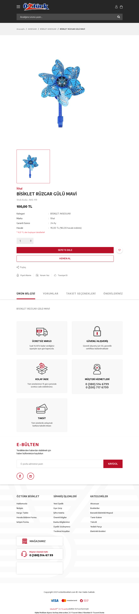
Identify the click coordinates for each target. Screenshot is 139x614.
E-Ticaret (63, 609)
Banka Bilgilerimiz (61, 522)
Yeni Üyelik (58, 503)
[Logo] (49, 7)
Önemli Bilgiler (60, 517)
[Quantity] (25, 241)
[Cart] (121, 6)
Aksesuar (94, 503)
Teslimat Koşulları (61, 531)
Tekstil (93, 522)
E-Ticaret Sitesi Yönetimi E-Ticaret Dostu (86, 613)
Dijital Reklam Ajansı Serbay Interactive (51, 613)
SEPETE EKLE (65, 250)
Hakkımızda (22, 503)
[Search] (70, 17)
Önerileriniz (113, 293)
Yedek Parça (96, 526)
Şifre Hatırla (58, 513)
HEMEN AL (65, 258)
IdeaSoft (54, 609)
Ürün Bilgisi (26, 293)
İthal (19, 188)
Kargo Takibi (22, 513)
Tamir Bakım (96, 517)
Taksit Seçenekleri (81, 293)
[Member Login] (116, 6)
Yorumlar (50, 293)
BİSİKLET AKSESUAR (60, 213)
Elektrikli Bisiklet (98, 531)
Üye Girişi (57, 508)
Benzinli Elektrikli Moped (101, 513)
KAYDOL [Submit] (113, 463)
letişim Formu (23, 522)
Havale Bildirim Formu (27, 517)
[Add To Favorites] (119, 250)
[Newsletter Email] (70, 464)
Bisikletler (95, 508)
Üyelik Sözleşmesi (61, 526)
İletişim (20, 508)
